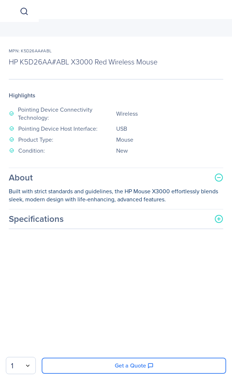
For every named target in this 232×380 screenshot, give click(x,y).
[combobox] (21, 365)
